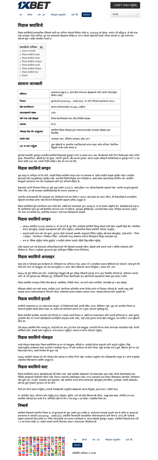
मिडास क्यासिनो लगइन (31, 54)
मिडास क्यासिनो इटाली (31, 65)
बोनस (29, 14)
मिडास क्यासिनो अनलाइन (32, 61)
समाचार (86, 14)
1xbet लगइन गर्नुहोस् (125, 5)
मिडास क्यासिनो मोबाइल (31, 68)
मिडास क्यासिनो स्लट (30, 72)
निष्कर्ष (24, 75)
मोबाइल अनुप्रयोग (58, 14)
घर (21, 14)
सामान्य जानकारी (28, 51)
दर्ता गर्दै (74, 14)
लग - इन (41, 14)
